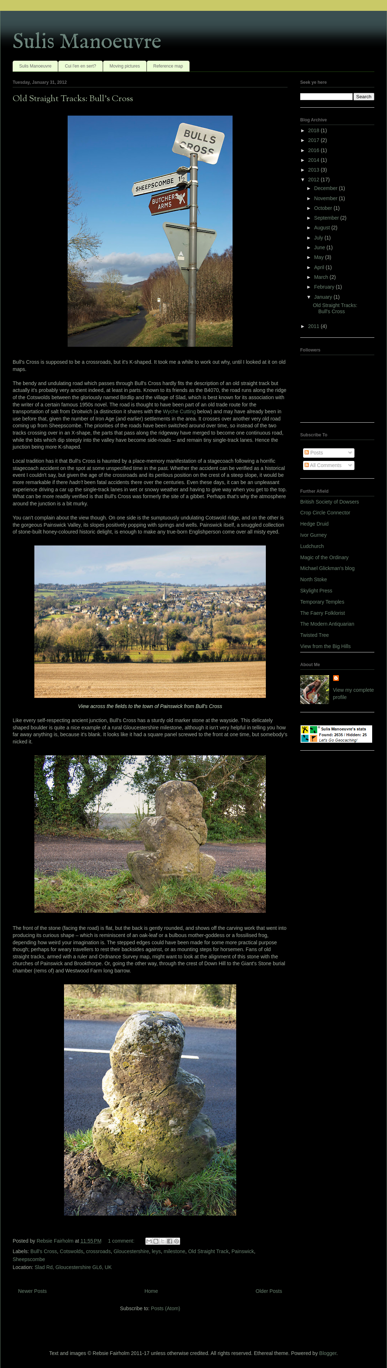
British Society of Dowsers (329, 502)
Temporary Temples (322, 602)
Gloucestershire (131, 1251)
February (325, 287)
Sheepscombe (29, 1259)
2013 (314, 170)
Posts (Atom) (165, 1308)
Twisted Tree (314, 635)
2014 (314, 160)
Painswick (242, 1251)
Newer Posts (32, 1291)
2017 (314, 140)
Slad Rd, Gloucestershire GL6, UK (73, 1267)
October (323, 208)
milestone (174, 1251)
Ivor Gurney (313, 535)
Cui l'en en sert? (80, 66)
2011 (314, 326)
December (326, 188)
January (323, 297)
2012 (314, 179)
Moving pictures (125, 66)
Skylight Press (316, 591)
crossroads (98, 1251)
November (326, 198)
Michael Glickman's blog (327, 568)
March (321, 277)
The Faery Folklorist (322, 613)
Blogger (327, 1353)
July (319, 238)
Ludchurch (312, 546)
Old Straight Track (208, 1251)
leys (156, 1251)
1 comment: (122, 1241)
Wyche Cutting (179, 411)
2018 (314, 130)
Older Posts (269, 1291)
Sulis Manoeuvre (87, 42)
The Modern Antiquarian (327, 624)
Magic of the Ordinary (324, 557)
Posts (314, 453)
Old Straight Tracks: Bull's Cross (73, 99)
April (320, 267)
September (327, 218)
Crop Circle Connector (325, 512)
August (322, 227)
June (320, 247)
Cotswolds (71, 1251)
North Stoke (313, 579)
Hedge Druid (314, 524)
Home (151, 1291)
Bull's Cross (43, 1251)
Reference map (168, 66)
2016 (314, 150)
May (319, 257)
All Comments (323, 465)
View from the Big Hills (325, 646)
